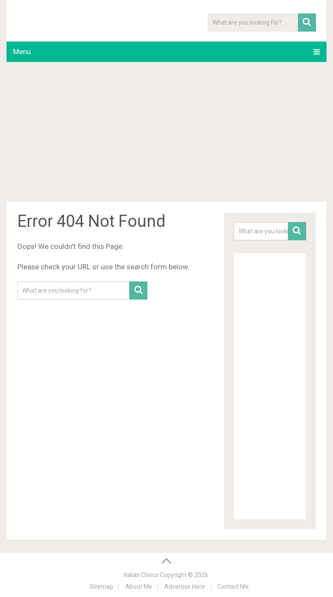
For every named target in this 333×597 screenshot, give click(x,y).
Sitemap (101, 586)
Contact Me (233, 586)
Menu (22, 51)
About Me (138, 586)
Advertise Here (184, 586)
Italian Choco (141, 574)
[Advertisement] (166, 133)
